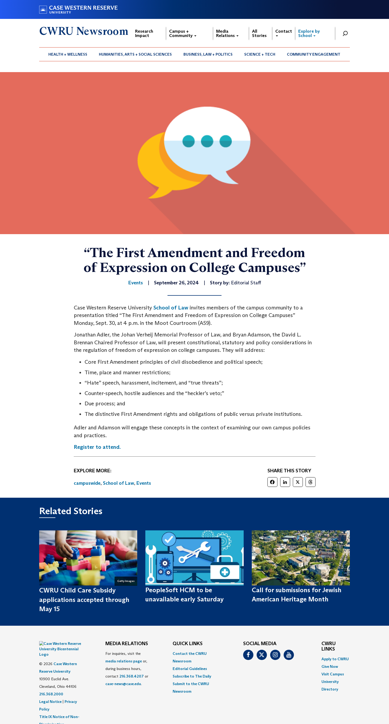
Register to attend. (97, 447)
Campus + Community (182, 33)
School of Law (170, 307)
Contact (283, 32)
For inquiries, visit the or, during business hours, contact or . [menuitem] (126, 668)
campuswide (87, 483)
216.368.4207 (131, 676)
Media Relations (227, 33)
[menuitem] (68, 54)
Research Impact (144, 33)
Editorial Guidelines (190, 668)
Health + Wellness (67, 54)
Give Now (329, 666)
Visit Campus (332, 674)
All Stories (259, 33)
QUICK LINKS (188, 643)
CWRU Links (328, 646)
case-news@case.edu (123, 683)
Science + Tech (259, 54)
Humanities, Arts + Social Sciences (135, 54)
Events (143, 483)
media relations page (123, 661)
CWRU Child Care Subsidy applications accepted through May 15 (84, 599)
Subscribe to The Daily (192, 676)
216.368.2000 (51, 680)
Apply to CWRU (335, 658)
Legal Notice (50, 688)
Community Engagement (313, 54)
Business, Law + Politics (208, 54)
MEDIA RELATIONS (126, 643)
